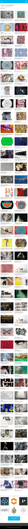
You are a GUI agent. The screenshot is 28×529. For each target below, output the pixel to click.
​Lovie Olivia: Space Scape (4, 45)
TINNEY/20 (2, 32)
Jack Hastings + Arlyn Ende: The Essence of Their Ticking (7, 197)
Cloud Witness (16, 413)
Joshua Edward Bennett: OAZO (4, 210)
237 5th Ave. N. (7, 325)
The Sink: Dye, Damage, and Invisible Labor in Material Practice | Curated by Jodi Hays (11, 108)
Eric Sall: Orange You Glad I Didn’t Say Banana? (6, 83)
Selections (16, 400)
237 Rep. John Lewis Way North (9, 185)
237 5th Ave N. (21, 325)
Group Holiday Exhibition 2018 (18, 362)
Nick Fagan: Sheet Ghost (17, 121)
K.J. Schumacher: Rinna (17, 286)
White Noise (2, 400)
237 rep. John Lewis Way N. (23, 223)
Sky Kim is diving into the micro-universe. (19, 235)
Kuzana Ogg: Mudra (17, 375)
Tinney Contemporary (3, 20)
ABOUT (15, 527)
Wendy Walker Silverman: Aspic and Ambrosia (6, 286)
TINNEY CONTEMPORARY (18, 185)
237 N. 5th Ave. (7, 439)
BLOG (20, 527)
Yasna (15, 489)
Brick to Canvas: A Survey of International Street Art (7, 489)
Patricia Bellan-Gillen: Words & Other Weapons (20, 210)
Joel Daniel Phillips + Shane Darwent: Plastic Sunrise (21, 159)
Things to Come (16, 324)
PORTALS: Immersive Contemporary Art (5, 362)
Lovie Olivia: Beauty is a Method (4, 159)
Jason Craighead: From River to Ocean (5, 235)
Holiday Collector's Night (3, 324)
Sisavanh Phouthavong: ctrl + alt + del (5, 121)
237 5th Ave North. (22, 261)
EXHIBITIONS (9, 527)
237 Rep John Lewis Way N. (9, 6)
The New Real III (2, 375)
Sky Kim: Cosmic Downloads (4, 70)
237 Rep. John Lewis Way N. (9, 20)
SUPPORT (17, 527)
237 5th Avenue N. (22, 312)
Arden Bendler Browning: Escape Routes (19, 248)
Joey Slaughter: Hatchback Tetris (18, 45)
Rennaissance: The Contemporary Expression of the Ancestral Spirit (8, 248)
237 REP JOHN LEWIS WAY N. (24, 185)
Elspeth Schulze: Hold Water (18, 108)
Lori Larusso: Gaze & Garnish (18, 83)
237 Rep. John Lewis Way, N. (23, 109)
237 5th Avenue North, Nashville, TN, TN (10, 312)
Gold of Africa (2, 451)
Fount (15, 70)
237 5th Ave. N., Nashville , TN (9, 401)
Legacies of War (16, 451)
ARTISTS (12, 527)
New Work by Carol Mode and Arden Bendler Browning (7, 413)
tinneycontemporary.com (3, 6)
